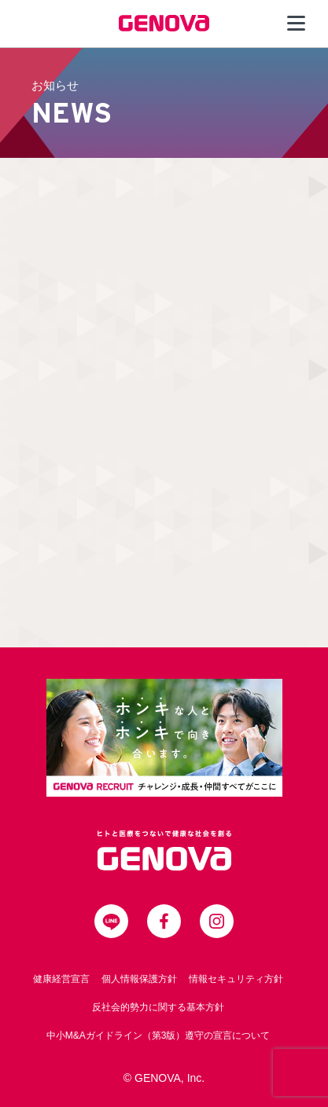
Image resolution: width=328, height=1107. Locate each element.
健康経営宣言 (61, 979)
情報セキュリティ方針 (236, 979)
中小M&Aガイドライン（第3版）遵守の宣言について (158, 1035)
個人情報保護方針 (139, 979)
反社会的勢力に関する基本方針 (158, 1007)
